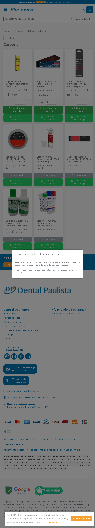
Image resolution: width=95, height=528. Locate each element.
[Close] (78, 254)
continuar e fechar (82, 518)
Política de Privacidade (47, 522)
